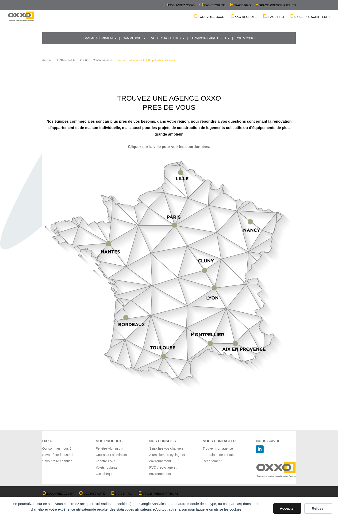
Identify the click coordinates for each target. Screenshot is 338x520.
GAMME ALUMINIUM (98, 38)
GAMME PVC (132, 38)
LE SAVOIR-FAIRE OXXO (208, 38)
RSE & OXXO (245, 38)
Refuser (318, 508)
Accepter (287, 508)
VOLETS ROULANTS (166, 38)
